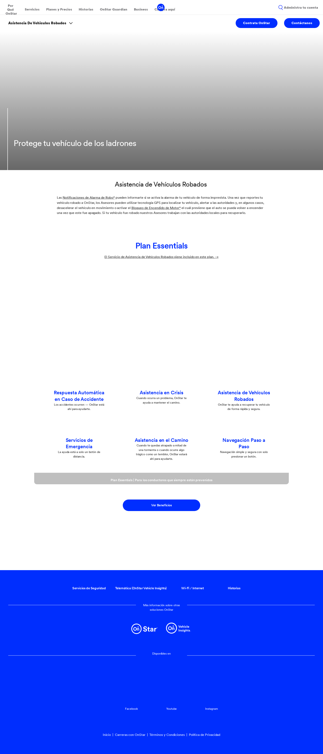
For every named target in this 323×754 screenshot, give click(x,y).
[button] (89, 198)
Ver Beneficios (161, 505)
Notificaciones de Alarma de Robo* (89, 198)
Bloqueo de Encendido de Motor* (156, 208)
